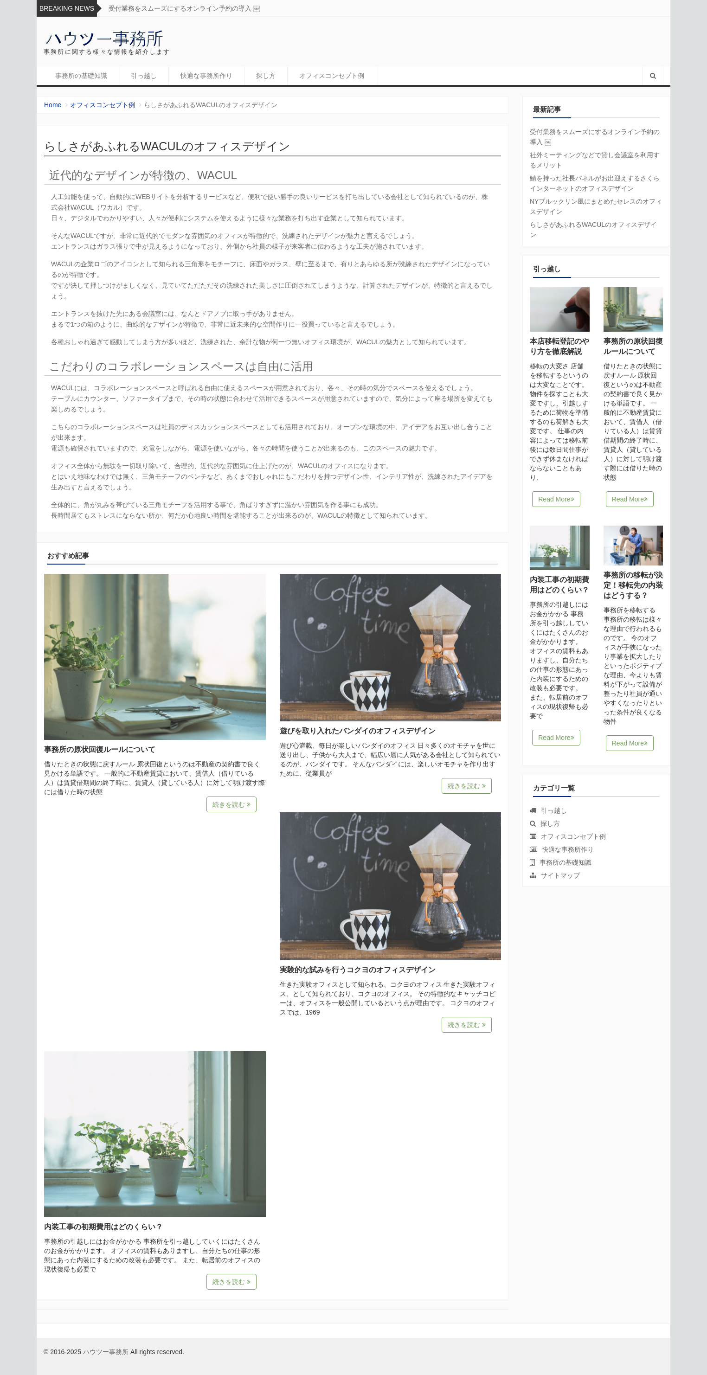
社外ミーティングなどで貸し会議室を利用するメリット (595, 160)
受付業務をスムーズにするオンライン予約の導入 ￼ (184, 8)
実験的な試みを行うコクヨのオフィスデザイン (358, 970)
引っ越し (144, 75)
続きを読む (231, 804)
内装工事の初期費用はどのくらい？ (103, 1227)
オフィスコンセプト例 (331, 75)
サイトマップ (560, 875)
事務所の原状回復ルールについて (99, 749)
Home (52, 105)
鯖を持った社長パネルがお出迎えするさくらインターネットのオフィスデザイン (595, 183)
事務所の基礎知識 (81, 75)
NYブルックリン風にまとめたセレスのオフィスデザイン (596, 206)
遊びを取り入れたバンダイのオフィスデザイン (358, 731)
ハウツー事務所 (106, 1352)
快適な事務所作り (206, 75)
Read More (556, 499)
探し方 (266, 75)
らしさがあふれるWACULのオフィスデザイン (593, 229)
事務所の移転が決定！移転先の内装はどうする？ (633, 585)
